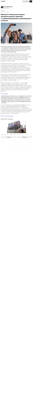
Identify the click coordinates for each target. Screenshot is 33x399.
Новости (3, 10)
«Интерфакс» (5, 93)
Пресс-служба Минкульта (8, 116)
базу (17, 96)
